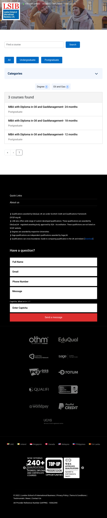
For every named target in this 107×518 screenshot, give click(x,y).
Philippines (80, 444)
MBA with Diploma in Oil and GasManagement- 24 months (43, 106)
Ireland (23, 444)
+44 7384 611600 (31, 3)
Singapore (37, 444)
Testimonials (18, 498)
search (72, 44)
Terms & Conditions (78, 495)
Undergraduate (27, 60)
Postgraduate (52, 60)
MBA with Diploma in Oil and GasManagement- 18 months (43, 120)
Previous (24, 467)
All (9, 60)
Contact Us (70, 4)
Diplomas (57, 4)
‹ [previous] (13, 152)
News (28, 498)
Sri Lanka (96, 444)
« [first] (7, 152)
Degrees (46, 4)
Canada (51, 444)
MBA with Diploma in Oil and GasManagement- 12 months (43, 134)
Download (89, 239)
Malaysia (65, 444)
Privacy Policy (62, 495)
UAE (12, 444)
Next (82, 467)
